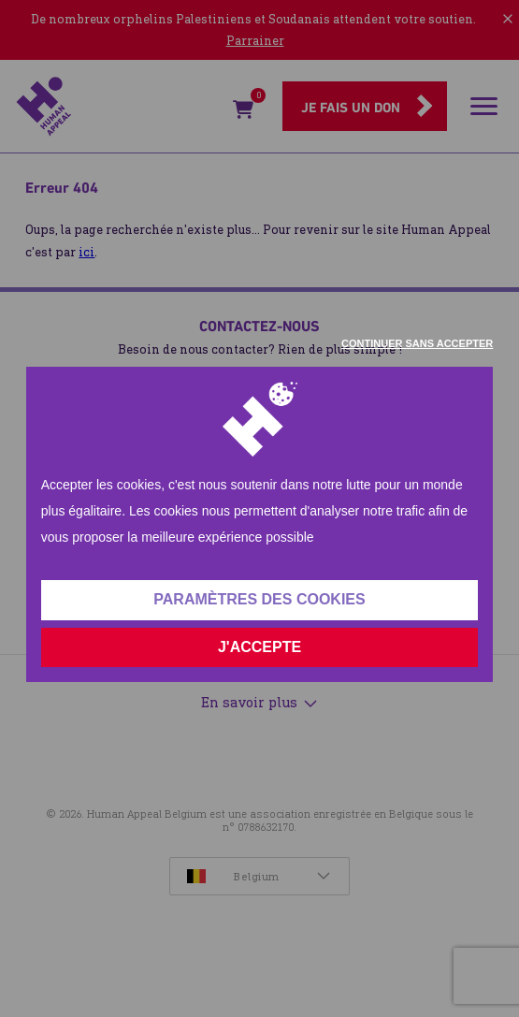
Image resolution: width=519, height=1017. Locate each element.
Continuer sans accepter (417, 343)
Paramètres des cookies (259, 599)
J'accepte (259, 647)
